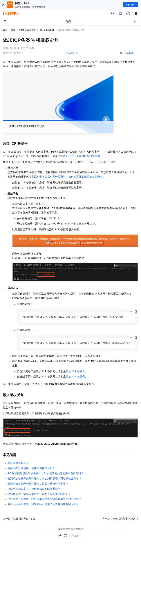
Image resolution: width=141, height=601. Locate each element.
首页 (5, 30)
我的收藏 (128, 53)
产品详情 (69, 53)
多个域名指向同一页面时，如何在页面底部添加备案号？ (70, 176)
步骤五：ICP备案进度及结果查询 (80, 156)
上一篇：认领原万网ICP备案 (19, 519)
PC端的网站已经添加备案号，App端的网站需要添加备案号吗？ (46, 473)
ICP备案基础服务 (27, 30)
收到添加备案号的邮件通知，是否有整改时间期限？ (38, 484)
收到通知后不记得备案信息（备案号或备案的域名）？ (39, 494)
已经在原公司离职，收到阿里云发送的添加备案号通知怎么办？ (45, 499)
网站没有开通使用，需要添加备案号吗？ (31, 468)
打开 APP (130, 4)
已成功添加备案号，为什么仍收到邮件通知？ (34, 489)
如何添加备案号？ (18, 463)
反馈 (75, 536)
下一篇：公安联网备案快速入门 (120, 519)
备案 (13, 30)
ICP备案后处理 (47, 30)
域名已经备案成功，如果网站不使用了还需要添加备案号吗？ (43, 504)
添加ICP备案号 (75, 371)
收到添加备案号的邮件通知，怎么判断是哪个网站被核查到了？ (45, 478)
